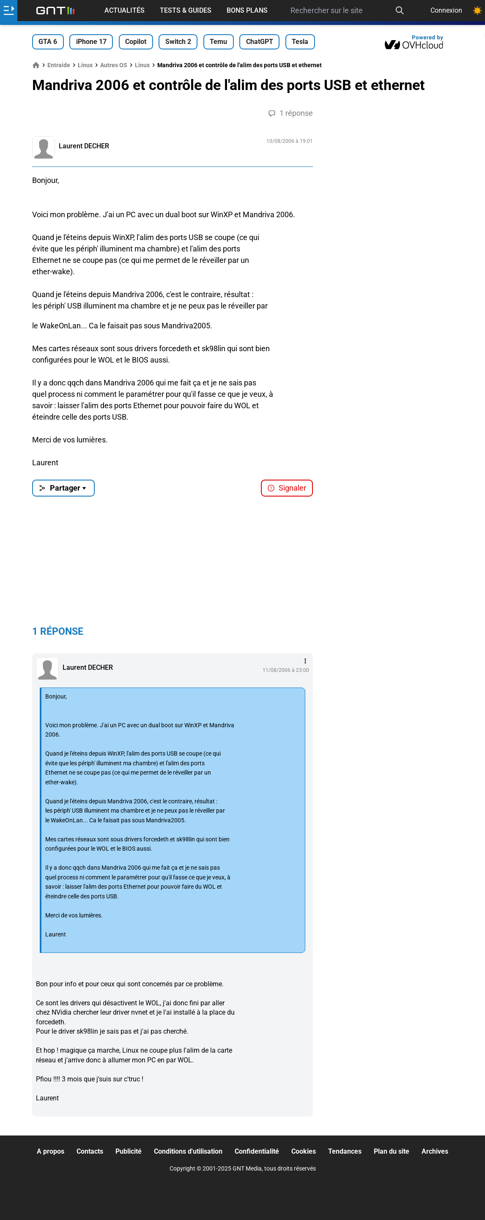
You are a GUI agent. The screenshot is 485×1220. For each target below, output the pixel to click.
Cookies (303, 1151)
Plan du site (391, 1151)
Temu (218, 42)
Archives (435, 1151)
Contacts (90, 1151)
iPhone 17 (91, 42)
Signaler (286, 487)
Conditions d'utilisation (188, 1151)
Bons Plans (247, 10)
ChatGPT (259, 42)
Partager (63, 487)
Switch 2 (178, 42)
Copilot (135, 42)
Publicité (128, 1151)
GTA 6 (47, 42)
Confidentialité (257, 1151)
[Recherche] (399, 10)
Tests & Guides (185, 10)
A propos (50, 1151)
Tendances (345, 1151)
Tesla (300, 42)
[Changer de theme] (477, 11)
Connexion (446, 10)
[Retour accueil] (55, 10)
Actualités (124, 10)
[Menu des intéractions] (305, 661)
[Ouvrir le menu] (8, 10)
